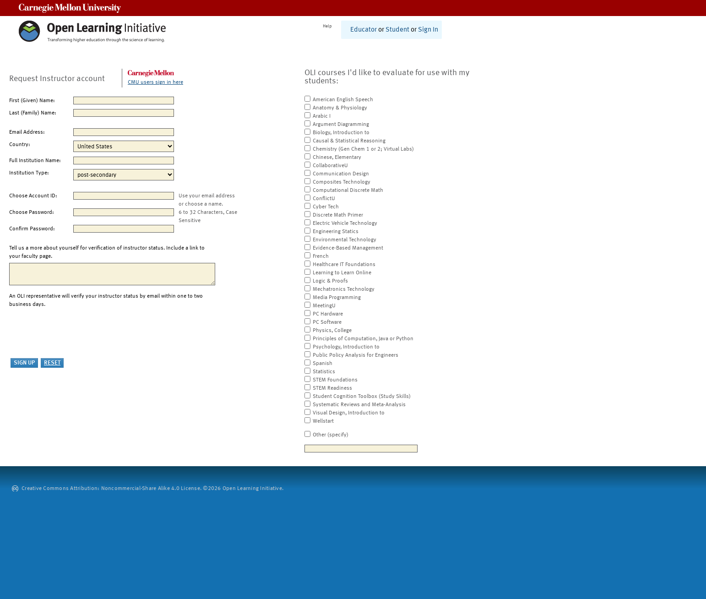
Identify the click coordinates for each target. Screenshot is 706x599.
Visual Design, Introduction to (349, 413)
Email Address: (27, 132)
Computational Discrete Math (348, 190)
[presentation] (78, 333)
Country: (19, 144)
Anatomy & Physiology (340, 108)
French (321, 256)
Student (397, 30)
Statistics (324, 372)
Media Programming (337, 297)
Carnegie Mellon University (69, 8)
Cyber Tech (326, 207)
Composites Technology (341, 182)
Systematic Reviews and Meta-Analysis (359, 405)
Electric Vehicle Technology (345, 223)
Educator (363, 30)
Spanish (322, 363)
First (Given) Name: (32, 100)
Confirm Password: (32, 229)
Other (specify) (330, 435)
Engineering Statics (335, 231)
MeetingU (324, 306)
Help (327, 26)
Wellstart (323, 421)
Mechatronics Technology (344, 289)
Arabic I (322, 116)
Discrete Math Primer (338, 215)
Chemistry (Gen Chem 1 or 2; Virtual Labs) (363, 149)
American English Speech (343, 100)
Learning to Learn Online (342, 273)
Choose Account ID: (33, 196)
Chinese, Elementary (337, 157)
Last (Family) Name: (32, 113)
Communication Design (341, 174)
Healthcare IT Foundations (344, 264)
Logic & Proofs (330, 281)
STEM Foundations (335, 380)
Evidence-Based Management (348, 248)
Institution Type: (29, 173)
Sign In (428, 30)
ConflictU (324, 198)
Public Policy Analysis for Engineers (355, 355)
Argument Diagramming (341, 124)
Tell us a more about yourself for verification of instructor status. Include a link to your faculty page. (107, 252)
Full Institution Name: (35, 160)
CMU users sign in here (155, 82)
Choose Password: (31, 212)
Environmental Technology (344, 240)
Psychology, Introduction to (346, 347)
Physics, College (332, 330)
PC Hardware (328, 314)
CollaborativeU (330, 166)
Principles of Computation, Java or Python (363, 339)
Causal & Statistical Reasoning (349, 141)
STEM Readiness (332, 388)
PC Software (327, 322)
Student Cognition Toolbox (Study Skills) (362, 396)
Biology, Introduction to (341, 133)
